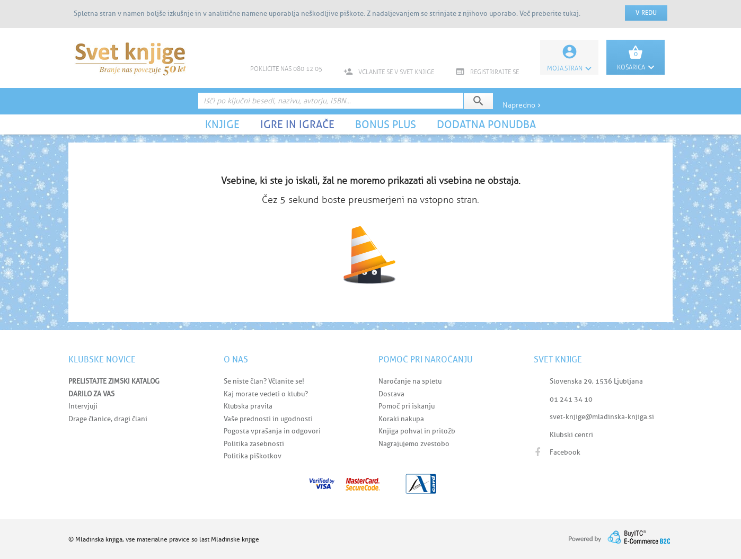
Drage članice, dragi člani (107, 419)
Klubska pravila (248, 406)
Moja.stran (569, 68)
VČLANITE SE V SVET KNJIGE (388, 72)
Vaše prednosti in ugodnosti (268, 419)
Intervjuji (83, 406)
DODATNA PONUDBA (486, 124)
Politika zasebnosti (254, 444)
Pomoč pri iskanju (406, 406)
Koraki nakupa (401, 419)
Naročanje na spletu (410, 381)
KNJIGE (222, 124)
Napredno (522, 105)
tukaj (571, 13)
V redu (646, 12)
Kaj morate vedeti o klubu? (266, 394)
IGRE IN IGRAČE (297, 124)
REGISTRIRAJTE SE (487, 72)
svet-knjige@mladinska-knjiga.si (602, 417)
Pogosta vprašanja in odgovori (272, 431)
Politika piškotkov (252, 456)
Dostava (391, 394)
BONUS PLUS (385, 124)
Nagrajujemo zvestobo (413, 444)
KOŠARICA (635, 67)
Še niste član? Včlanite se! (264, 381)
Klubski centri (571, 435)
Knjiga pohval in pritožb (416, 431)
